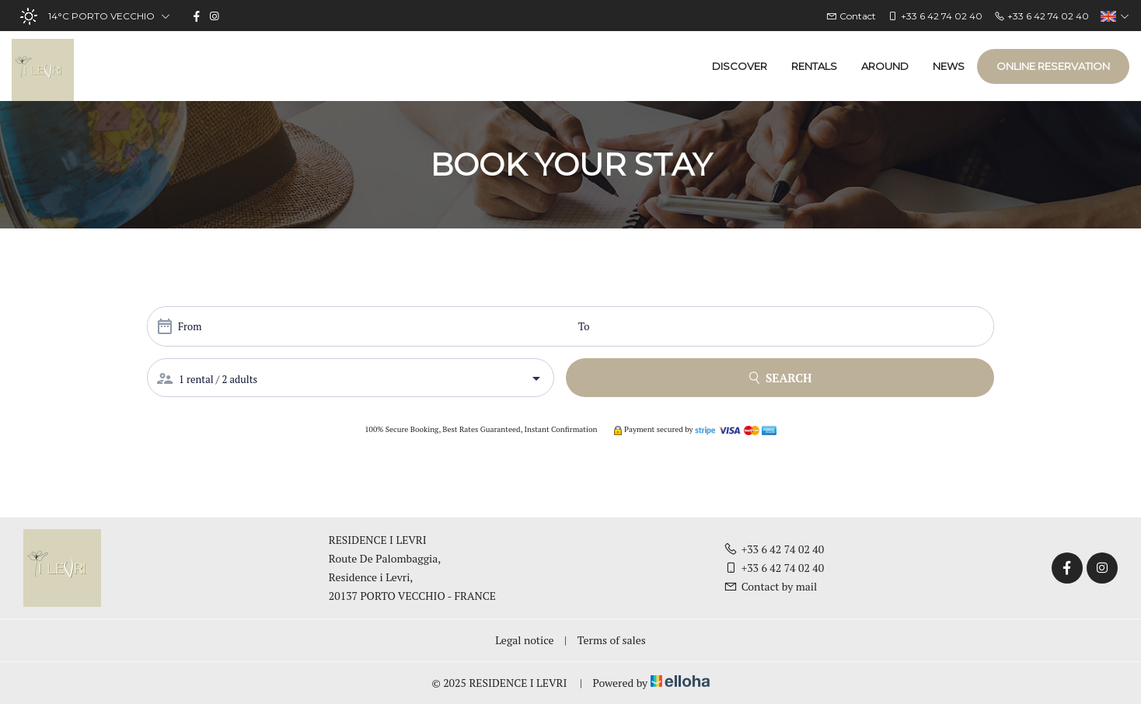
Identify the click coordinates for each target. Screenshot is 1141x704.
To (583, 326)
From (189, 326)
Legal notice (524, 640)
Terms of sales (611, 640)
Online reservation (1053, 66)
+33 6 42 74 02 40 (774, 549)
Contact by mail (771, 586)
